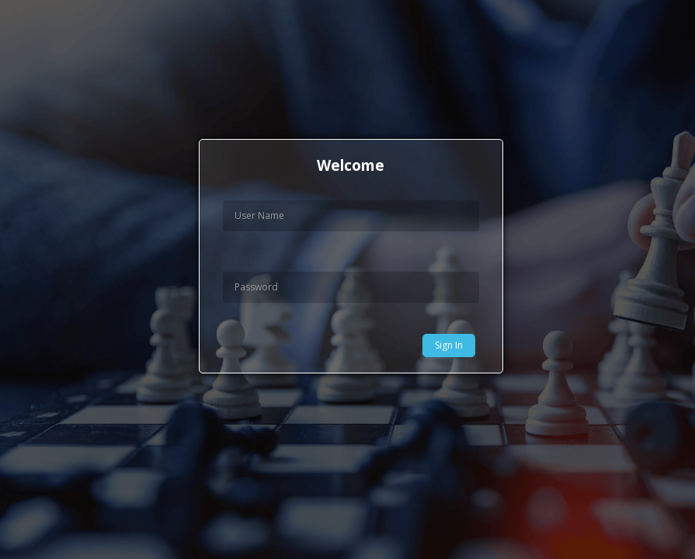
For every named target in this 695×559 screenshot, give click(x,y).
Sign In (449, 345)
